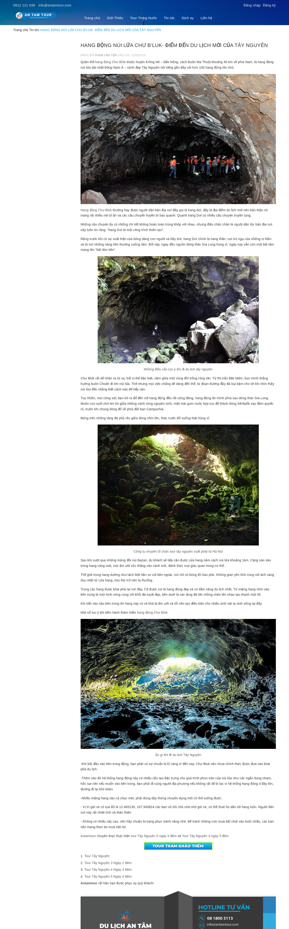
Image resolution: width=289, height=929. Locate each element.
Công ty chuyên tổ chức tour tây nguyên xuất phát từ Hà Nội (178, 551)
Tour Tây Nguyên (97, 856)
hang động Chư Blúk (110, 62)
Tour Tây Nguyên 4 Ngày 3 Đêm (107, 869)
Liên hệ (206, 18)
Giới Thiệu (115, 18)
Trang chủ (92, 18)
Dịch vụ (188, 18)
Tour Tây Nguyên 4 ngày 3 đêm (205, 836)
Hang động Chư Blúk (96, 210)
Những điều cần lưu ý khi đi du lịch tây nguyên (178, 369)
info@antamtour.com (54, 5)
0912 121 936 (24, 5)
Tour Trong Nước (143, 18)
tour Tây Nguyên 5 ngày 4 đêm (153, 836)
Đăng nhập (252, 5)
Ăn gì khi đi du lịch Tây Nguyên (178, 755)
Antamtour (88, 836)
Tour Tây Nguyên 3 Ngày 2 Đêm (107, 863)
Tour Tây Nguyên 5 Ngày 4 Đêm (107, 876)
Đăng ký (269, 5)
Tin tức (169, 18)
